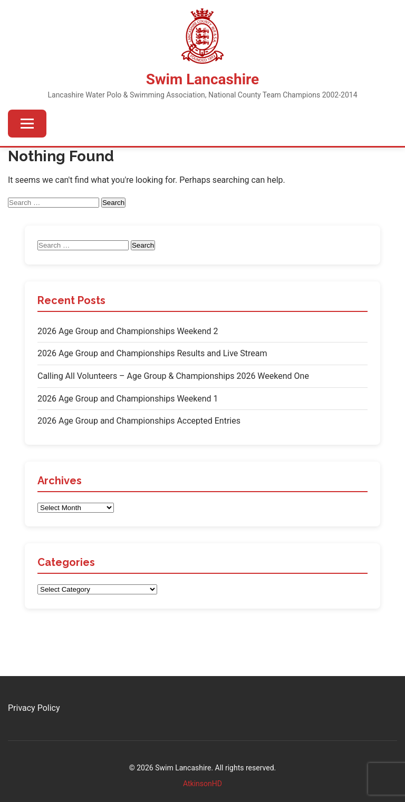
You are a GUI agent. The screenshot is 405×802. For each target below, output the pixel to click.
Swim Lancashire (202, 79)
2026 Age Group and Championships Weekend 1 (127, 399)
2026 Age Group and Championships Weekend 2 (127, 331)
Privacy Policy (34, 708)
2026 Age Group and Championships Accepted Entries (138, 421)
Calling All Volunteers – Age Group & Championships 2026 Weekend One (173, 376)
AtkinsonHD (202, 783)
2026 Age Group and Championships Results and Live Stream (152, 353)
